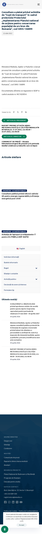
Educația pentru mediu (12, 482)
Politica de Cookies (10, 511)
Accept (21, 525)
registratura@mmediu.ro (13, 497)
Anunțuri (7, 465)
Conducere (8, 448)
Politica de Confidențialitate (28, 511)
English (21, 248)
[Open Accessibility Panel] (4, 529)
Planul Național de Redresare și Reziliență (19, 474)
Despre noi (8, 441)
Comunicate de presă (11, 457)
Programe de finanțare (12, 478)
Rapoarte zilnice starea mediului (16, 461)
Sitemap (7, 445)
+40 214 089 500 (10, 494)
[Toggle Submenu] (36, 268)
